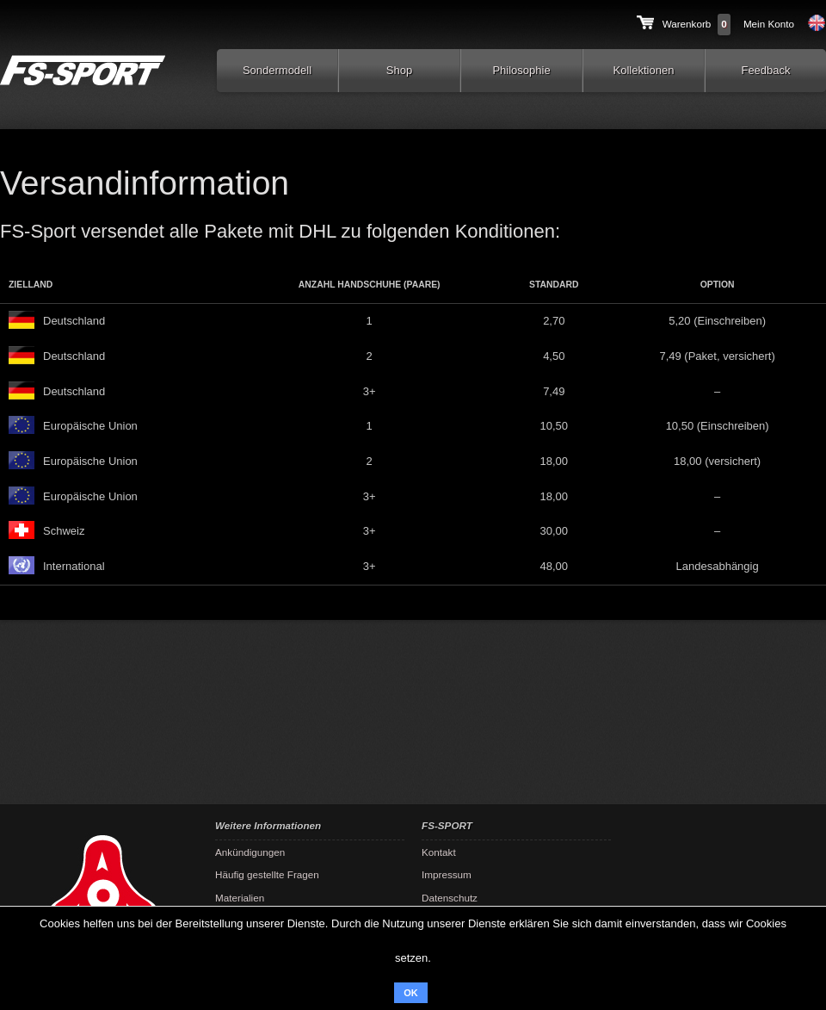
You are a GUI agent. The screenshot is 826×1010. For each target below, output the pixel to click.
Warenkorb (687, 23)
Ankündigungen (250, 852)
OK (411, 993)
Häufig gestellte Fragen (267, 874)
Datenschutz (450, 897)
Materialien (239, 897)
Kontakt (439, 852)
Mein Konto (768, 23)
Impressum (447, 874)
